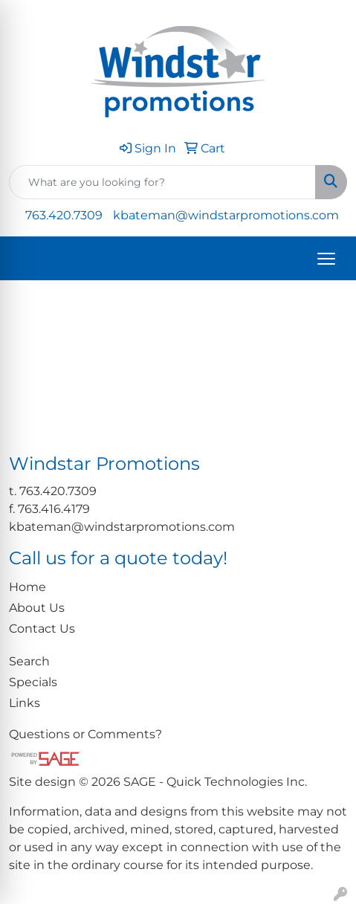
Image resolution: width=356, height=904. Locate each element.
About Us (37, 608)
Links (24, 703)
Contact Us (42, 629)
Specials (33, 682)
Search (29, 661)
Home (27, 587)
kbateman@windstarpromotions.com (226, 215)
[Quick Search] (162, 182)
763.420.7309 (64, 215)
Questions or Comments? (85, 734)
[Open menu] (326, 259)
